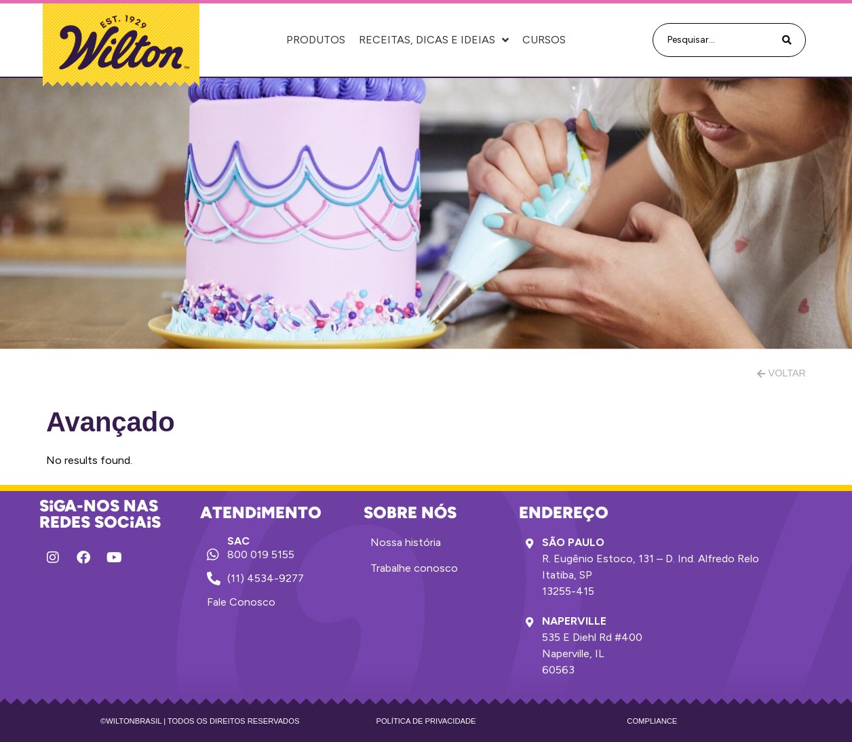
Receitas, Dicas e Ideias (434, 40)
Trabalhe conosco (414, 568)
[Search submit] (787, 40)
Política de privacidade (426, 721)
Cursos (544, 39)
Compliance (652, 721)
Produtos (315, 39)
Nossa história (405, 542)
